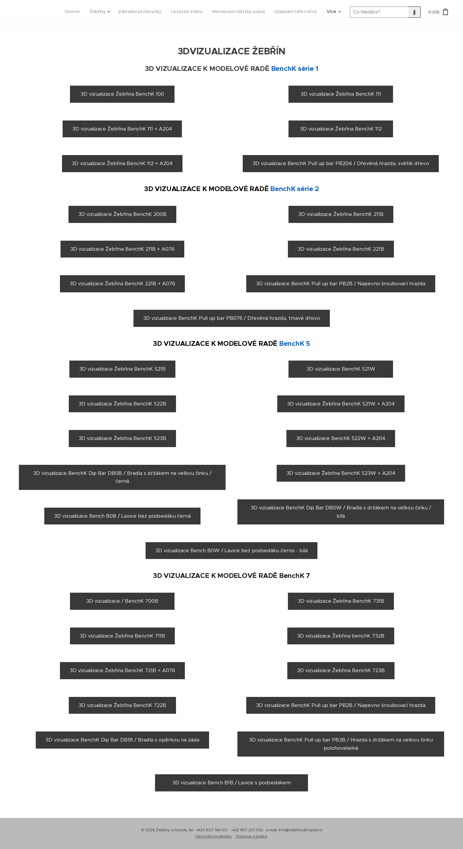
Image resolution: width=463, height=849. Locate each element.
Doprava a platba (251, 836)
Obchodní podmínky (213, 836)
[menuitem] (278, 12)
